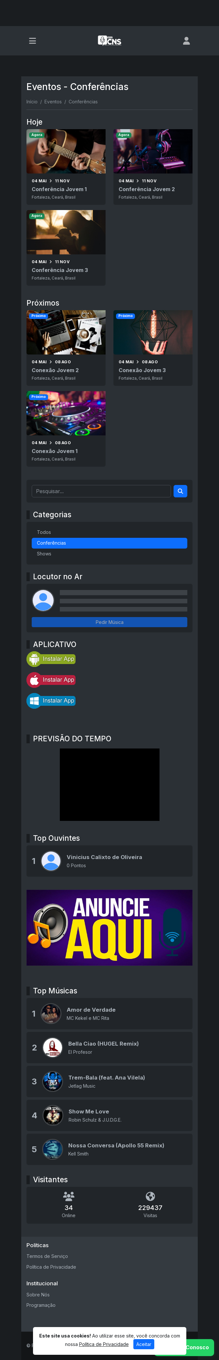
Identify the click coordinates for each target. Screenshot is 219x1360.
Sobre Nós (38, 1294)
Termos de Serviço (47, 1256)
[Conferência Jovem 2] (153, 167)
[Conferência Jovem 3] (66, 248)
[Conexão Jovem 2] (66, 348)
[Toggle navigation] (32, 41)
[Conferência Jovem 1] (66, 167)
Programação (41, 1305)
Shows (44, 553)
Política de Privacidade (51, 1267)
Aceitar (143, 1344)
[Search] (180, 491)
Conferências (51, 543)
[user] (186, 41)
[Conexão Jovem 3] (153, 348)
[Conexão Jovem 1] (66, 429)
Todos (44, 532)
